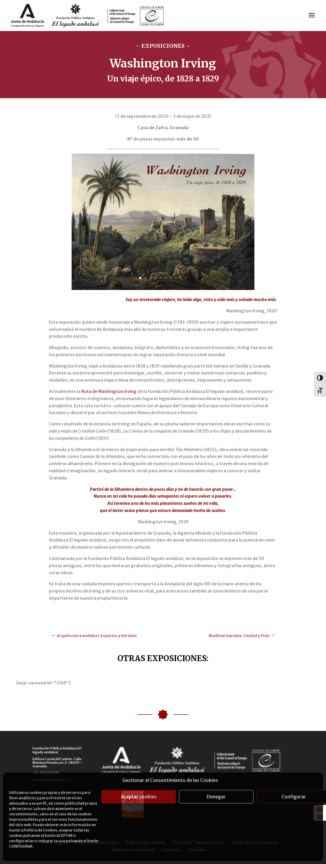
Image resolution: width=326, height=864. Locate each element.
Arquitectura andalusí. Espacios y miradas (97, 635)
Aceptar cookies (139, 797)
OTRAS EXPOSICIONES (162, 658)
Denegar (216, 797)
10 (186, 278)
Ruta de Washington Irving (109, 391)
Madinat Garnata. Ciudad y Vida (238, 635)
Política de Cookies (40, 830)
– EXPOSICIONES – (163, 45)
